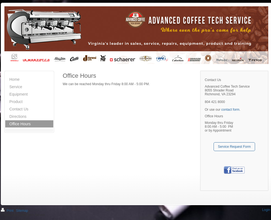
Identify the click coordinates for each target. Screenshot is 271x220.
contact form (230, 110)
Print (7, 211)
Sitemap (22, 211)
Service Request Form (234, 147)
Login (266, 210)
